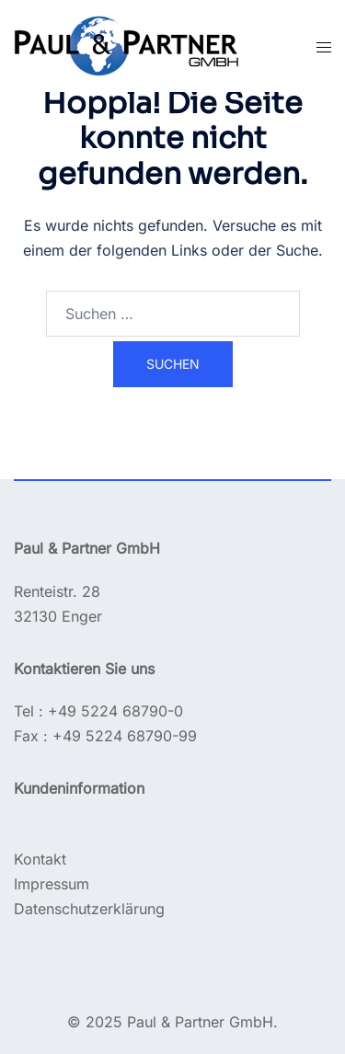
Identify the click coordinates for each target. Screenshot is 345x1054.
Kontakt (40, 859)
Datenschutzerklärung (89, 908)
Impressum (51, 884)
